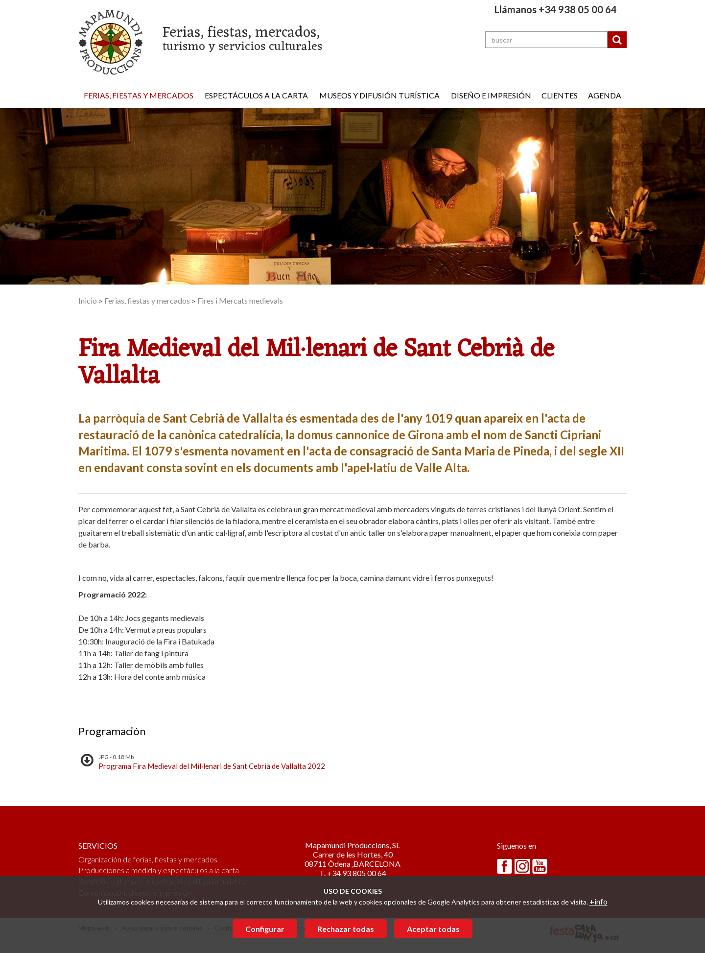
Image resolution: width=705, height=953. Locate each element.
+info (598, 901)
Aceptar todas (433, 928)
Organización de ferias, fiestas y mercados (147, 859)
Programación (111, 731)
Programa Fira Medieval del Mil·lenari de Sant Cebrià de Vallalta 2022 (211, 766)
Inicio (87, 300)
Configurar (264, 928)
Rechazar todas (345, 928)
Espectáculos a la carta (256, 95)
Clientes (559, 95)
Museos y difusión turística (379, 95)
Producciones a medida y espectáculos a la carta (158, 870)
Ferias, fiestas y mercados (138, 95)
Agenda (604, 95)
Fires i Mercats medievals (240, 300)
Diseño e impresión (491, 95)
